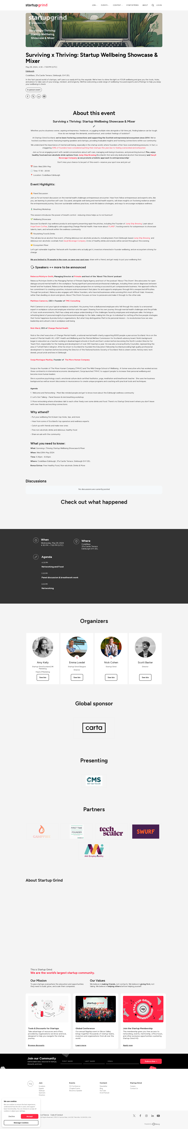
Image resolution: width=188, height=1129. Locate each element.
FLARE (111, 226)
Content (117, 5)
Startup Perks (132, 5)
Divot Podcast (104, 1093)
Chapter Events (74, 1088)
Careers (132, 1086)
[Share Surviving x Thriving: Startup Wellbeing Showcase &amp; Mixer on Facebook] (28, 96)
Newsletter (103, 1086)
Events (104, 5)
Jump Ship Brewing (87, 155)
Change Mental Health (58, 328)
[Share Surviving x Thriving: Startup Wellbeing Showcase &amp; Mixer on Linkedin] (39, 96)
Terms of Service (43, 1115)
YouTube (103, 1091)
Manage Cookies (21, 1122)
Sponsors (42, 1093)
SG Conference (74, 1086)
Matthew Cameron (39, 301)
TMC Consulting (72, 301)
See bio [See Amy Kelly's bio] (42, 677)
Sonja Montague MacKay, (41, 360)
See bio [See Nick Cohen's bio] (111, 677)
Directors (42, 1095)
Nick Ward (35, 328)
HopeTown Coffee (38, 226)
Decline (12, 1116)
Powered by (152, 1124)
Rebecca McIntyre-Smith (41, 276)
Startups (42, 1091)
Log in (159, 5)
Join (94, 5)
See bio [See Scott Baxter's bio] (145, 677)
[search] (153, 5)
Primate (77, 276)
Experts (41, 1088)
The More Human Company (77, 360)
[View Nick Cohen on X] (111, 657)
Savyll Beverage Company (75, 241)
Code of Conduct (56, 1115)
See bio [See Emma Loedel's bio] (76, 677)
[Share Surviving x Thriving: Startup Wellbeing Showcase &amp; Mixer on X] (33, 96)
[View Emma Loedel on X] (77, 657)
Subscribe (150, 1061)
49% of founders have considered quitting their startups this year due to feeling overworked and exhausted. (99, 148)
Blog (101, 1088)
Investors (42, 1086)
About (145, 5)
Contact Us (134, 1088)
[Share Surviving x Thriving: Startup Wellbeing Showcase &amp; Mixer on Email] (44, 96)
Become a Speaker (75, 1091)
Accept (30, 1116)
